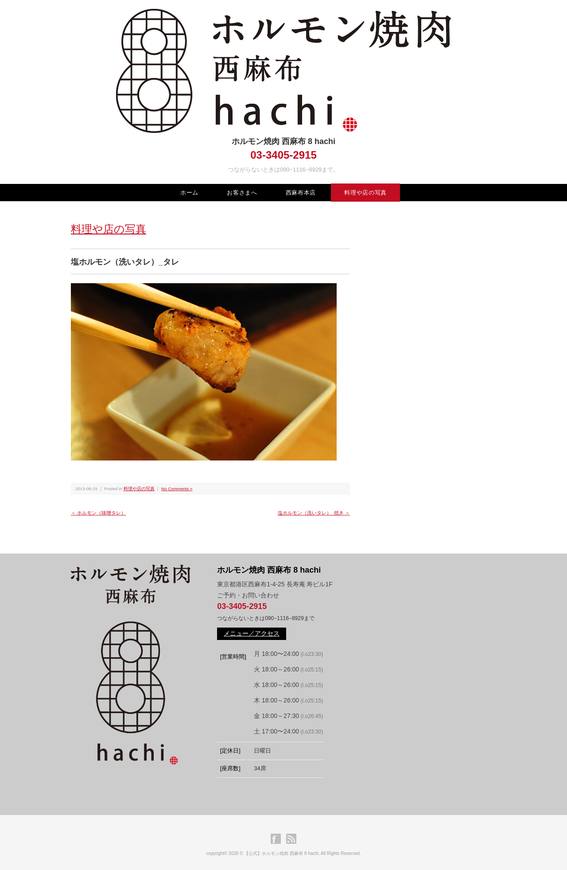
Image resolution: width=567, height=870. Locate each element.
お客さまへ (242, 192)
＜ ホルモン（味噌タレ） (98, 512)
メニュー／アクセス (252, 633)
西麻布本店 (301, 192)
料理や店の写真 (365, 192)
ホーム (189, 192)
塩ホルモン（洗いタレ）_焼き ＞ (314, 512)
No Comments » (176, 488)
